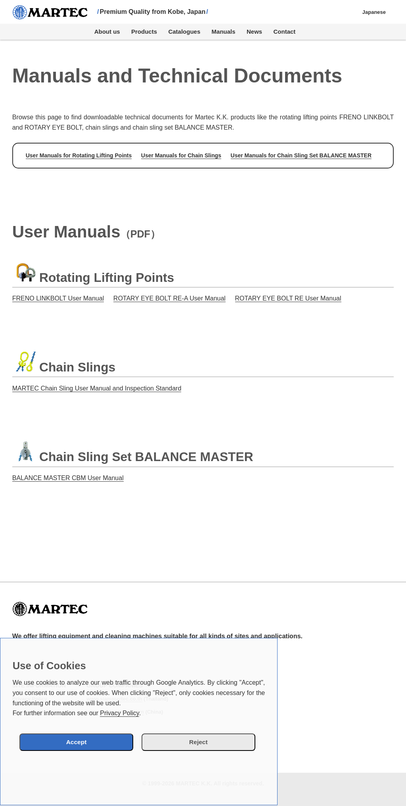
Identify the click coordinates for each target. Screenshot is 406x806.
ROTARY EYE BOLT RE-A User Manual (169, 298)
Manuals (224, 31)
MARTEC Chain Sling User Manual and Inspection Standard (97, 388)
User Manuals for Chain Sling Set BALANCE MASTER (301, 155)
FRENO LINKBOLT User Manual (58, 298)
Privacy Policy (119, 713)
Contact (285, 31)
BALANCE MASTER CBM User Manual (68, 478)
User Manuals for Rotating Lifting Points (79, 155)
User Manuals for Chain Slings (181, 155)
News (254, 31)
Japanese (374, 12)
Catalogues (184, 31)
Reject (185, 741)
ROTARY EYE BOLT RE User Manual (288, 298)
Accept (88, 741)
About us (107, 31)
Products (144, 31)
